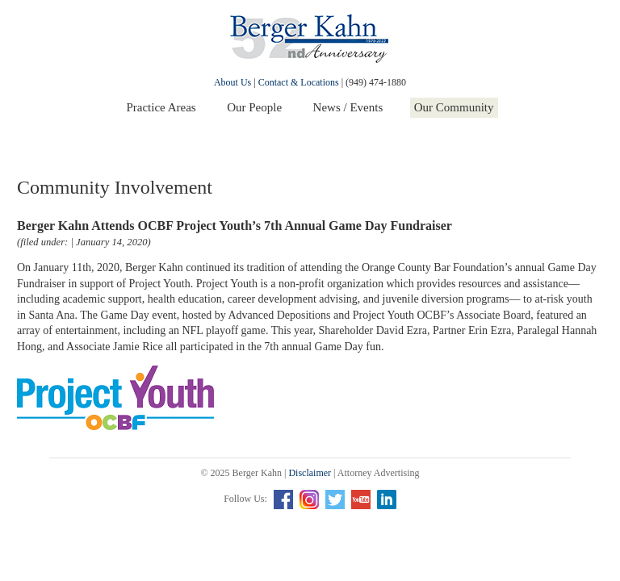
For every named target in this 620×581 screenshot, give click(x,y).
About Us (232, 82)
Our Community (454, 107)
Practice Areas (160, 107)
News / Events (348, 107)
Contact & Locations (298, 82)
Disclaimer (309, 473)
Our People (254, 107)
